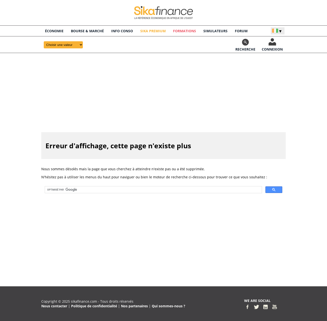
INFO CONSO (122, 31)
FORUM (241, 31)
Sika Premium (153, 31)
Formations (184, 31)
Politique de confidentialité (94, 306)
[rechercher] (153, 190)
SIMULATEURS (215, 31)
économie (54, 31)
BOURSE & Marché (87, 31)
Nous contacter (54, 306)
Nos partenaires (134, 306)
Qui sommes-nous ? (168, 306)
